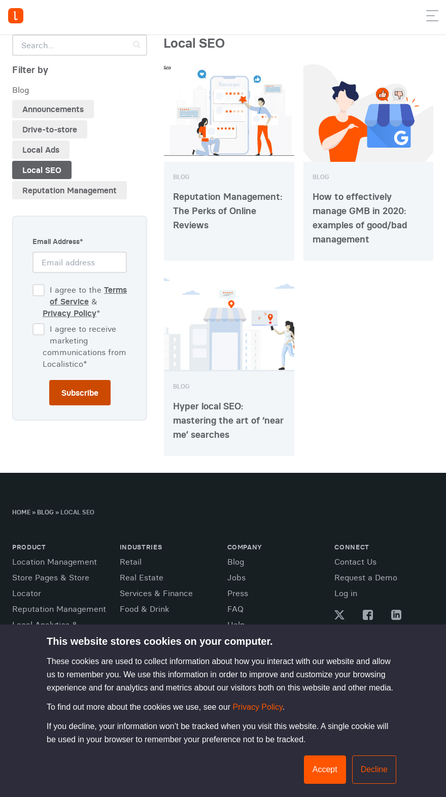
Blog (45, 512)
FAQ (235, 609)
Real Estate (141, 577)
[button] (432, 17)
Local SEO (41, 170)
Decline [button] (374, 769)
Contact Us (355, 562)
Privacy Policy (257, 707)
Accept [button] (325, 769)
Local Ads (40, 150)
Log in (345, 593)
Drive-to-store (49, 129)
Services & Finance (156, 593)
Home (21, 512)
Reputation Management (69, 190)
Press (237, 593)
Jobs (236, 577)
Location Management (54, 562)
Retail (131, 562)
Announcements (53, 109)
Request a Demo (365, 577)
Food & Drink (144, 609)
